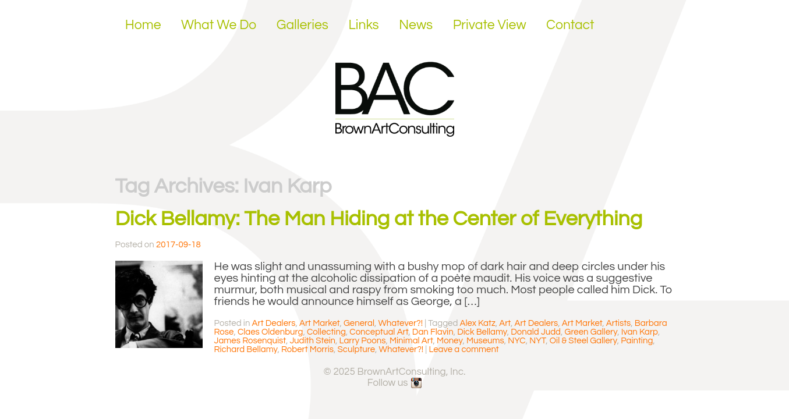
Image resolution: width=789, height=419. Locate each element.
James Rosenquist (250, 340)
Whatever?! (400, 323)
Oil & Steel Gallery (583, 340)
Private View (489, 25)
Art (505, 323)
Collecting (326, 332)
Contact (570, 25)
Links (363, 25)
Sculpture (357, 349)
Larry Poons (362, 340)
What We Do (218, 25)
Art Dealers (274, 323)
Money (449, 340)
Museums (485, 340)
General (359, 323)
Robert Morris (307, 349)
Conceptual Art (378, 332)
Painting (637, 340)
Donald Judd (536, 332)
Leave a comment (463, 349)
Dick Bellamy (482, 332)
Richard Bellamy (246, 349)
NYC (516, 340)
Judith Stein (312, 340)
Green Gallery (591, 332)
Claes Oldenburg (270, 332)
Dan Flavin (433, 332)
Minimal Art (411, 340)
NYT (537, 340)
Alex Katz (478, 323)
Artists (618, 323)
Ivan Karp (639, 332)
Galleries (302, 25)
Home (143, 25)
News (416, 25)
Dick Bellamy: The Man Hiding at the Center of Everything (379, 219)
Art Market (319, 323)
